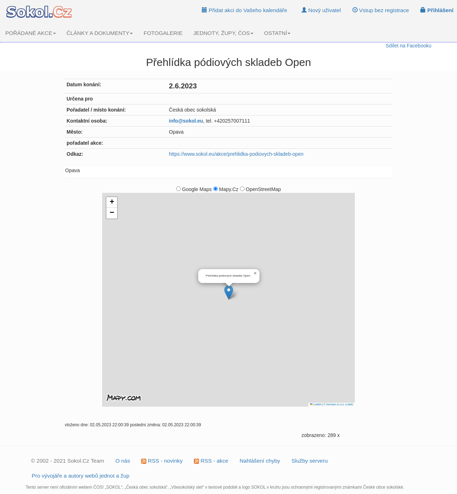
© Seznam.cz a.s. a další (338, 404)
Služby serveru (309, 461)
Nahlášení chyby (260, 461)
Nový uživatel (321, 10)
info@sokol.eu (186, 121)
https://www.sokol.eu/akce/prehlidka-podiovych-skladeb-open (236, 154)
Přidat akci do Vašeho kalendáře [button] (244, 10)
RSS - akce (211, 461)
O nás (122, 461)
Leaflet (315, 404)
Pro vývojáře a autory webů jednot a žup (81, 476)
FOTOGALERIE (162, 33)
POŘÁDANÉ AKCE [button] (30, 33)
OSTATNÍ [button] (277, 33)
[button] (228, 292)
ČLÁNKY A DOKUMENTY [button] (100, 33)
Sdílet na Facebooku (408, 45)
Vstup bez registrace (380, 10)
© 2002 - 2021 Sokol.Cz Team (67, 461)
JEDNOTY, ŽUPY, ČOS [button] (223, 33)
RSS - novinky (162, 461)
